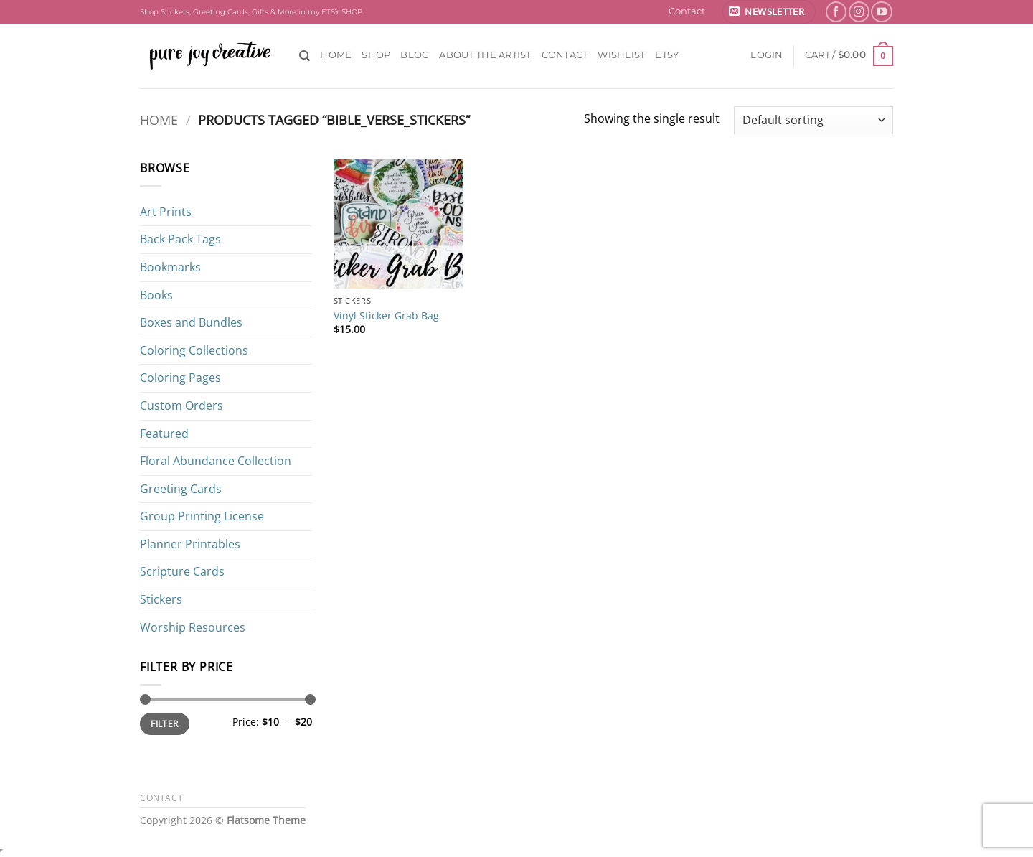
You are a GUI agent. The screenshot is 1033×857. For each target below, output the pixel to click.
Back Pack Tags (180, 239)
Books (156, 295)
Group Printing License (202, 516)
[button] (769, 12)
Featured (164, 433)
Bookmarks (170, 267)
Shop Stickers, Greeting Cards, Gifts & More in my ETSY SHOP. (252, 12)
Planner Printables (190, 544)
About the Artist (485, 55)
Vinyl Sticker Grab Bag (386, 315)
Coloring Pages (180, 377)
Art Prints (166, 212)
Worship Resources (192, 627)
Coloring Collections (194, 350)
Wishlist (621, 55)
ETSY (667, 55)
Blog (414, 55)
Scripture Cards (182, 571)
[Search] (304, 56)
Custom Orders (181, 405)
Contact (687, 11)
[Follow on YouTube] (881, 11)
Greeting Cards (181, 489)
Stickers (161, 599)
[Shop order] (813, 120)
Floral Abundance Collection (215, 461)
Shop (376, 55)
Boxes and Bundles (191, 322)
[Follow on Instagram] (859, 11)
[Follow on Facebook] (836, 11)
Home (336, 55)
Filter (164, 723)
